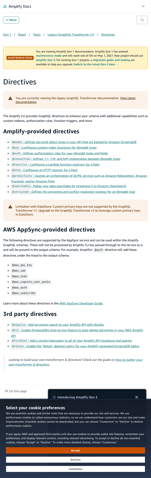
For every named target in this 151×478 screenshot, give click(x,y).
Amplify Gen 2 (45, 60)
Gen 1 (7, 34)
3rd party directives (30, 307)
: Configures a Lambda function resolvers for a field (55, 163)
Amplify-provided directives (41, 131)
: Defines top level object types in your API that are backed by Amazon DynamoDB (73, 142)
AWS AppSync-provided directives (49, 225)
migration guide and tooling (111, 60)
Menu (11, 20)
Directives (108, 34)
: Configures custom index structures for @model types (54, 147)
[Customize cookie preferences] (75, 469)
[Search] (142, 20)
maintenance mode (49, 55)
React (22, 34)
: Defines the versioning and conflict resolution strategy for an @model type (73, 188)
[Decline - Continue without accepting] (75, 460)
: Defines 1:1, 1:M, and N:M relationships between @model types (65, 158)
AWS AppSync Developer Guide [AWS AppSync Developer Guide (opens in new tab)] (80, 297)
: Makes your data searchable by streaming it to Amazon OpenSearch (68, 183)
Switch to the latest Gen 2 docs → (96, 64)
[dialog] (75, 438)
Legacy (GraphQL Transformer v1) (71, 34)
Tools (37, 34)
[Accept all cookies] (75, 450)
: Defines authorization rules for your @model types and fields (59, 152)
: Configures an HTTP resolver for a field (44, 168)
